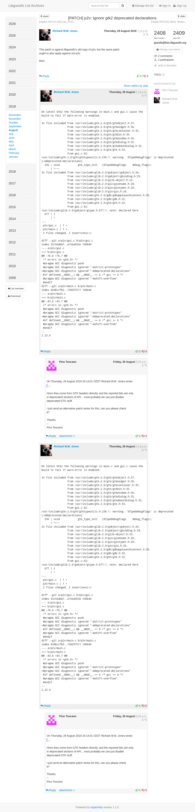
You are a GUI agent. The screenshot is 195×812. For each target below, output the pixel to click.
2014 (12, 219)
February (14, 152)
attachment (67, 435)
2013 (12, 230)
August (13, 130)
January (13, 156)
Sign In (164, 5)
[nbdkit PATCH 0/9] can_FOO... (57, 21)
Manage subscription (168, 49)
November (15, 118)
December (15, 114)
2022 (12, 71)
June (11, 137)
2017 (12, 183)
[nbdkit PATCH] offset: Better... (168, 21)
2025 (12, 35)
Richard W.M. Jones (65, 30)
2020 (12, 94)
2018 (12, 171)
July (11, 133)
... (49, 385)
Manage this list (143, 5)
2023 (12, 59)
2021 (12, 83)
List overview (16, 288)
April (11, 145)
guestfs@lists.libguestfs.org (170, 42)
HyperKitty (96, 807)
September (15, 126)
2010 (12, 266)
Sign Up (179, 5)
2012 (12, 242)
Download (14, 296)
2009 (12, 278)
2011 (12, 254)
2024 (12, 47)
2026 (12, 24)
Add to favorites (165, 65)
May (11, 141)
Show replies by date (136, 85)
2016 (12, 195)
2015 (12, 207)
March (12, 149)
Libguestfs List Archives (26, 6)
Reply (44, 76)
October (13, 122)
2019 (12, 106)
